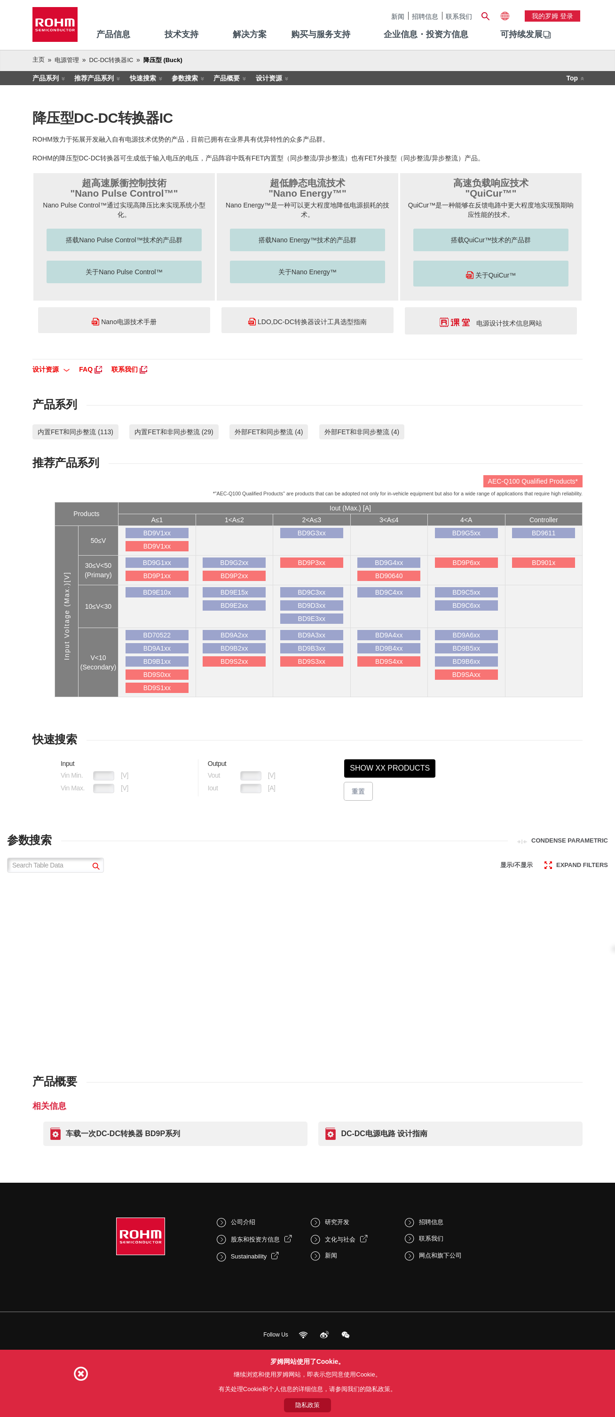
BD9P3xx (311, 562)
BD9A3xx (311, 635)
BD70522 (157, 635)
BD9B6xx (466, 661)
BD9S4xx (388, 661)
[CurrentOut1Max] (250, 788)
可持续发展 (521, 34)
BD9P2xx (234, 576)
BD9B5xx (466, 648)
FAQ (90, 369)
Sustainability (249, 1256)
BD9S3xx (311, 661)
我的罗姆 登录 (552, 16)
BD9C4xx (389, 592)
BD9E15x (234, 592)
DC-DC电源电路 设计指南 (384, 1134)
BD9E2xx (234, 605)
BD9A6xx (466, 635)
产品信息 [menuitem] (113, 34)
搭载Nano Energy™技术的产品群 (307, 240)
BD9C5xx (466, 592)
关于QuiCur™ (491, 275)
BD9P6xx (466, 562)
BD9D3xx (311, 605)
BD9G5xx (466, 533)
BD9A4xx (388, 635)
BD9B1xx (157, 661)
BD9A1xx (157, 648)
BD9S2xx (234, 661)
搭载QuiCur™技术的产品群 (491, 240)
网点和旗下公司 (440, 1255)
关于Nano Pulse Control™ (124, 272)
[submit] (94, 867)
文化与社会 (340, 1239)
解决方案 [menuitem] (250, 34)
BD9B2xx (234, 648)
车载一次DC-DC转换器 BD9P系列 (123, 1134)
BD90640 (388, 576)
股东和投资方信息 (255, 1239)
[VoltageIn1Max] (103, 788)
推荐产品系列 (94, 78)
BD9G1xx (157, 562)
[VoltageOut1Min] (250, 775)
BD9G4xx (389, 562)
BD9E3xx (311, 618)
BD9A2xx (234, 635)
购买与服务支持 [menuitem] (320, 34)
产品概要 (226, 78)
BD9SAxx (466, 674)
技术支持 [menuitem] (181, 34)
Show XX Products (390, 768)
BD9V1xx (157, 533)
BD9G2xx (234, 562)
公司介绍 (243, 1222)
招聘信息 (425, 16)
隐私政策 (307, 1405)
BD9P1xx (157, 576)
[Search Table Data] (55, 865)
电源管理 (67, 60)
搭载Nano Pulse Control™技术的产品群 (124, 240)
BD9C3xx (311, 592)
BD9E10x (157, 592)
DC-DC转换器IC (111, 60)
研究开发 (337, 1222)
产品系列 (45, 78)
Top (572, 78)
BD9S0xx (157, 674)
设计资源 (269, 78)
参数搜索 (185, 78)
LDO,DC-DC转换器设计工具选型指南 (307, 322)
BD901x (543, 562)
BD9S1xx (157, 688)
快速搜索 (143, 78)
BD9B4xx (388, 648)
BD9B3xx (311, 648)
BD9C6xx (466, 605)
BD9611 (544, 533)
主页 (38, 59)
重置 (358, 791)
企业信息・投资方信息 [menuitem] (426, 34)
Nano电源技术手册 (124, 322)
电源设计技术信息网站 (491, 322)
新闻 (397, 16)
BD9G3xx (312, 533)
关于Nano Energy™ (307, 272)
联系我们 (459, 16)
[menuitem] (521, 34)
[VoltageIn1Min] (103, 775)
